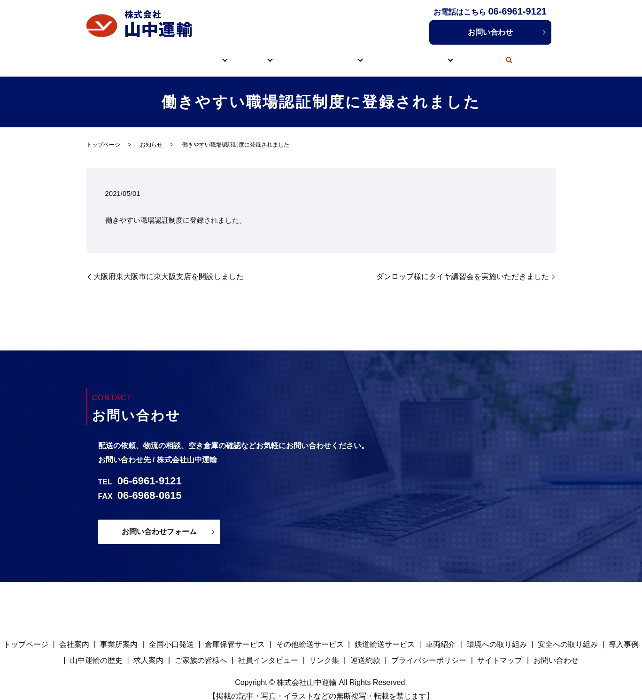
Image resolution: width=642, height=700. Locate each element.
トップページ (133, 55)
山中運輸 (189, 55)
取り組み (344, 55)
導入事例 (397, 55)
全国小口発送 (171, 634)
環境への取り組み (497, 634)
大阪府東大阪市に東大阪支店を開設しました (168, 266)
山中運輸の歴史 (96, 650)
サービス (242, 55)
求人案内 (148, 650)
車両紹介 (295, 55)
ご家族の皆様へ (201, 650)
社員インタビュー (268, 650)
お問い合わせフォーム (159, 521)
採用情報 (445, 55)
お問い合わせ (490, 32)
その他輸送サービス (310, 634)
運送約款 (365, 650)
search (531, 55)
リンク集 (498, 55)
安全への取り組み (568, 634)
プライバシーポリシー (428, 650)
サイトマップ (499, 650)
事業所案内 (119, 634)
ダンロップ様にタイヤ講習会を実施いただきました (462, 266)
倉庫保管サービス (235, 634)
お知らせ (151, 134)
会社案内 (74, 634)
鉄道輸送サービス (385, 634)
